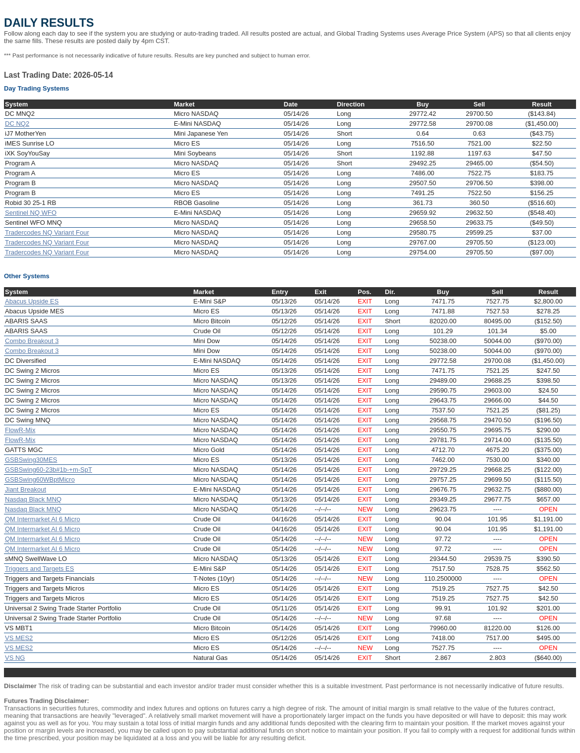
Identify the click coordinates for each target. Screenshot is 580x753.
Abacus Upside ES (31, 301)
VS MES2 (19, 638)
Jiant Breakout (25, 489)
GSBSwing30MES (31, 459)
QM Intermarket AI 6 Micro (42, 519)
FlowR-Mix (20, 430)
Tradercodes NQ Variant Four (47, 232)
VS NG (15, 657)
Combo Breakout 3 (31, 341)
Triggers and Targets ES (39, 568)
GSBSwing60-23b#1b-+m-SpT (48, 469)
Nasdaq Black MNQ (33, 499)
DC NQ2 (17, 123)
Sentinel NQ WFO (30, 212)
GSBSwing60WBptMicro (40, 479)
